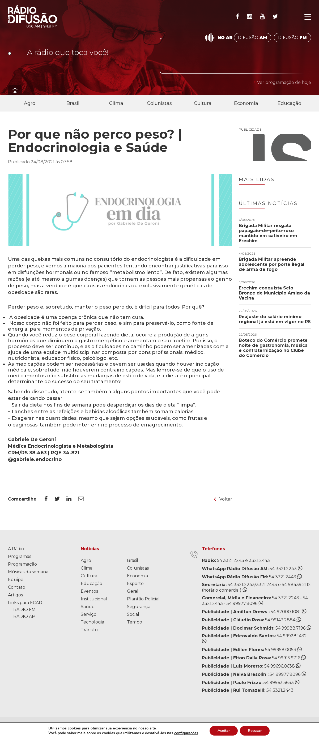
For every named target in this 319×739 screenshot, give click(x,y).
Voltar (223, 499)
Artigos (15, 594)
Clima (116, 103)
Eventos (89, 591)
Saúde (88, 606)
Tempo (134, 622)
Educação (289, 103)
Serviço (88, 614)
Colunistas (159, 103)
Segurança (138, 606)
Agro (29, 103)
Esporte (135, 583)
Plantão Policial (143, 598)
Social (133, 614)
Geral (132, 591)
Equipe (15, 579)
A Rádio (16, 548)
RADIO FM (24, 609)
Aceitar (224, 730)
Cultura (202, 103)
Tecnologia (92, 622)
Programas (19, 556)
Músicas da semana (28, 571)
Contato (16, 587)
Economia (246, 103)
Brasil (72, 103)
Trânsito (89, 629)
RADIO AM (24, 616)
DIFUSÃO (252, 37)
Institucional (94, 598)
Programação (22, 564)
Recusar (255, 730)
